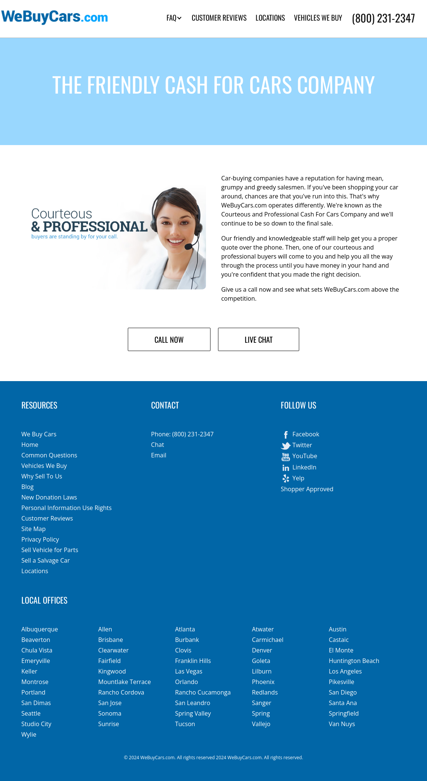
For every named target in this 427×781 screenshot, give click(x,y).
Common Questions (49, 455)
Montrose (34, 682)
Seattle (31, 713)
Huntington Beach (354, 661)
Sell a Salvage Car (45, 560)
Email (159, 455)
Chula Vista (37, 650)
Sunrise (108, 724)
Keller (29, 671)
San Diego (343, 692)
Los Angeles (345, 671)
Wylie (28, 734)
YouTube (299, 457)
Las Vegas (189, 671)
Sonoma (109, 713)
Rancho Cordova (121, 692)
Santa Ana (343, 703)
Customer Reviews (47, 518)
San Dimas (36, 703)
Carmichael (267, 640)
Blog (27, 487)
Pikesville (341, 682)
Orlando (186, 682)
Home (29, 444)
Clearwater (113, 650)
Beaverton (35, 640)
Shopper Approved (307, 489)
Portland (33, 692)
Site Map (33, 529)
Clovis (183, 650)
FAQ (174, 17)
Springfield (344, 713)
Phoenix (263, 682)
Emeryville (35, 661)
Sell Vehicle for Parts (49, 550)
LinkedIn (298, 468)
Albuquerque (39, 629)
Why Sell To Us (41, 476)
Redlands (265, 692)
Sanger (261, 703)
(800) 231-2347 (383, 18)
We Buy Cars (38, 434)
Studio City (36, 724)
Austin (338, 629)
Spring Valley (193, 713)
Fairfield (109, 661)
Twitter (296, 446)
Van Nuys (342, 724)
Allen (105, 629)
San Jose (109, 703)
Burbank (187, 640)
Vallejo (261, 724)
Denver (262, 650)
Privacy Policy (40, 539)
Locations (34, 571)
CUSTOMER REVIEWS (219, 17)
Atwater (263, 629)
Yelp (292, 479)
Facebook (300, 435)
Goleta (261, 661)
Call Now (169, 339)
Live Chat (259, 339)
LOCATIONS (270, 17)
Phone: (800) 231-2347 (182, 434)
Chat (157, 444)
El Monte (341, 650)
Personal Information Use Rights (66, 508)
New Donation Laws (49, 497)
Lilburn (261, 671)
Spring (261, 713)
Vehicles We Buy (44, 466)
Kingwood (112, 671)
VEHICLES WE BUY (318, 17)
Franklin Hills (193, 661)
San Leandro (192, 703)
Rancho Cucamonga (203, 692)
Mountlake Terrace (124, 682)
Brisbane (110, 640)
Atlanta (185, 629)
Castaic (339, 640)
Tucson (185, 724)
